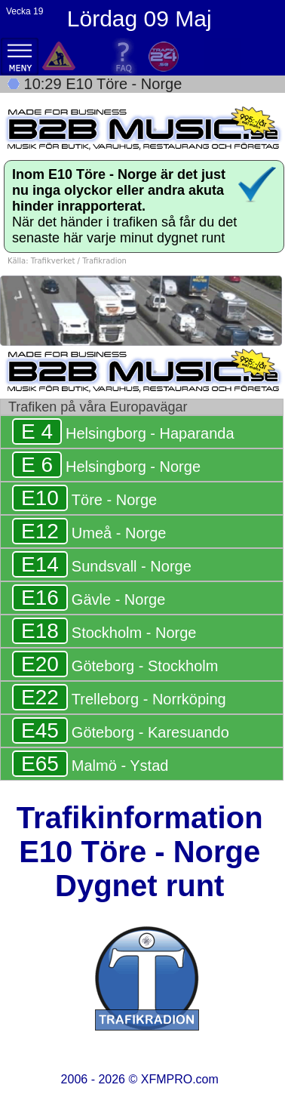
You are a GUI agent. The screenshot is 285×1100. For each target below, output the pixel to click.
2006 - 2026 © (140, 1079)
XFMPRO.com (180, 1079)
